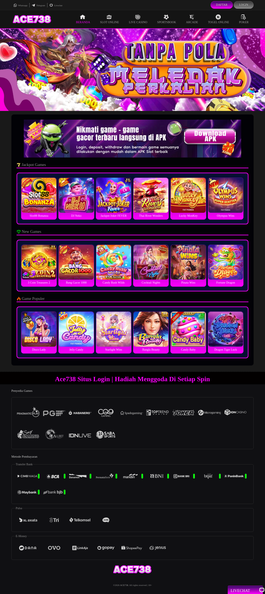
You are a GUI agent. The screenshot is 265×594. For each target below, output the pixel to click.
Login (243, 4)
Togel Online (218, 19)
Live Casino (138, 19)
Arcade (192, 19)
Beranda (83, 19)
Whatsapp (20, 5)
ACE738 (124, 585)
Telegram (38, 5)
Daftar (222, 4)
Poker (244, 19)
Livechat (55, 5)
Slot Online (109, 19)
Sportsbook (166, 19)
